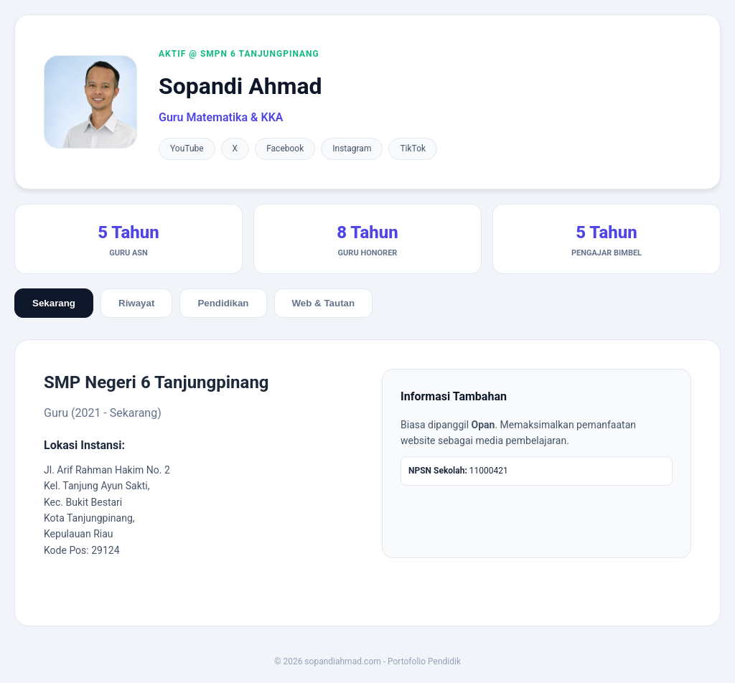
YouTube (187, 148)
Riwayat (136, 303)
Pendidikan (222, 303)
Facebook (285, 148)
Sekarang (53, 303)
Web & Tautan (323, 303)
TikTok (413, 148)
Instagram (351, 148)
